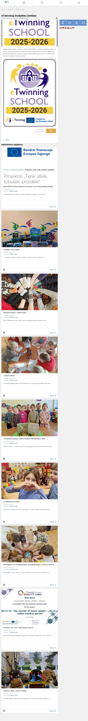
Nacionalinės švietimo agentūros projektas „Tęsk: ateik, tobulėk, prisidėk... (28, 186)
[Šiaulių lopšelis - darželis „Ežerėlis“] (7, 2)
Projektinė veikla (20, 9)
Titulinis (3, 9)
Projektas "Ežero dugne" (11, 249)
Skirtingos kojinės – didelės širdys (14, 312)
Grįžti (7, 140)
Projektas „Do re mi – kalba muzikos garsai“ (18, 628)
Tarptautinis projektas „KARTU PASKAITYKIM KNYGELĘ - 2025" (24, 439)
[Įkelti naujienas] (24, 3)
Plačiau (52, 206)
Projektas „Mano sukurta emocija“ (15, 691)
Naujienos (10, 9)
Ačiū (51, 131)
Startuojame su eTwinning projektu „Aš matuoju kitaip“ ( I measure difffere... (29, 565)
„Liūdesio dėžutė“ (9, 375)
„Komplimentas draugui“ (11, 502)
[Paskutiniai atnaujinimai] (42, 3)
